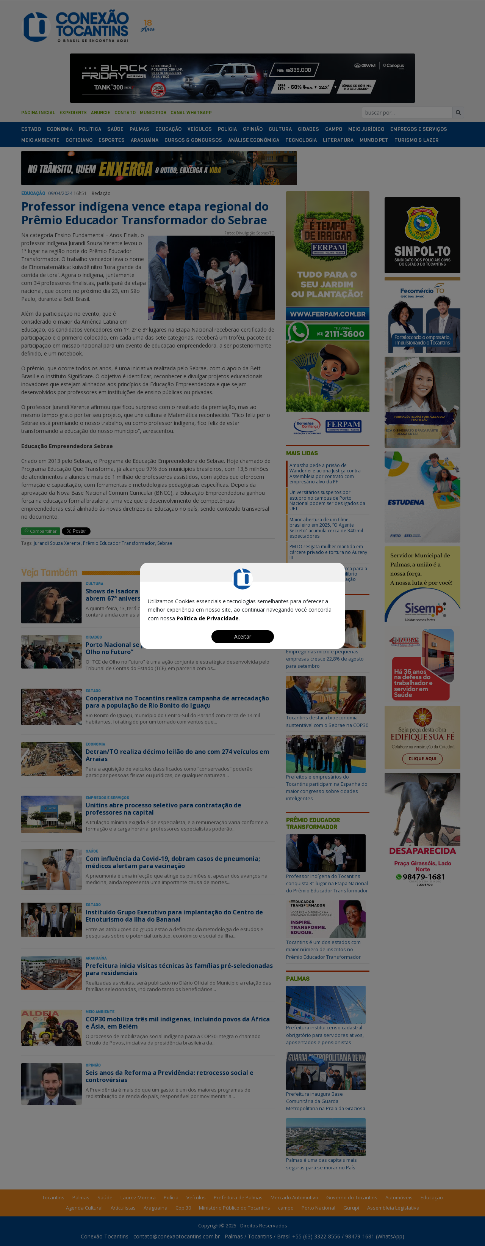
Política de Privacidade (208, 618)
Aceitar (242, 636)
